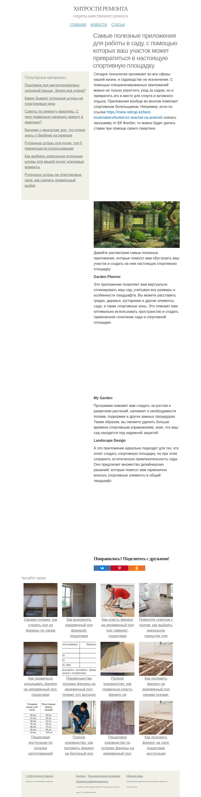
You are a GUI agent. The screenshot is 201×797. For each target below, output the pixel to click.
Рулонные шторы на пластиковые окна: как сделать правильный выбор (53, 180)
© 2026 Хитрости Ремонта (39, 776)
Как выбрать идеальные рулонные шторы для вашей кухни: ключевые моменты (54, 161)
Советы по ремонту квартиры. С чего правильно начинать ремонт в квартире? (54, 116)
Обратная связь (134, 776)
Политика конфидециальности (92, 781)
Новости (98, 24)
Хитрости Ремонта (100, 8)
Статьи (118, 24)
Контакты (81, 776)
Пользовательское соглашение (104, 776)
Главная (78, 24)
